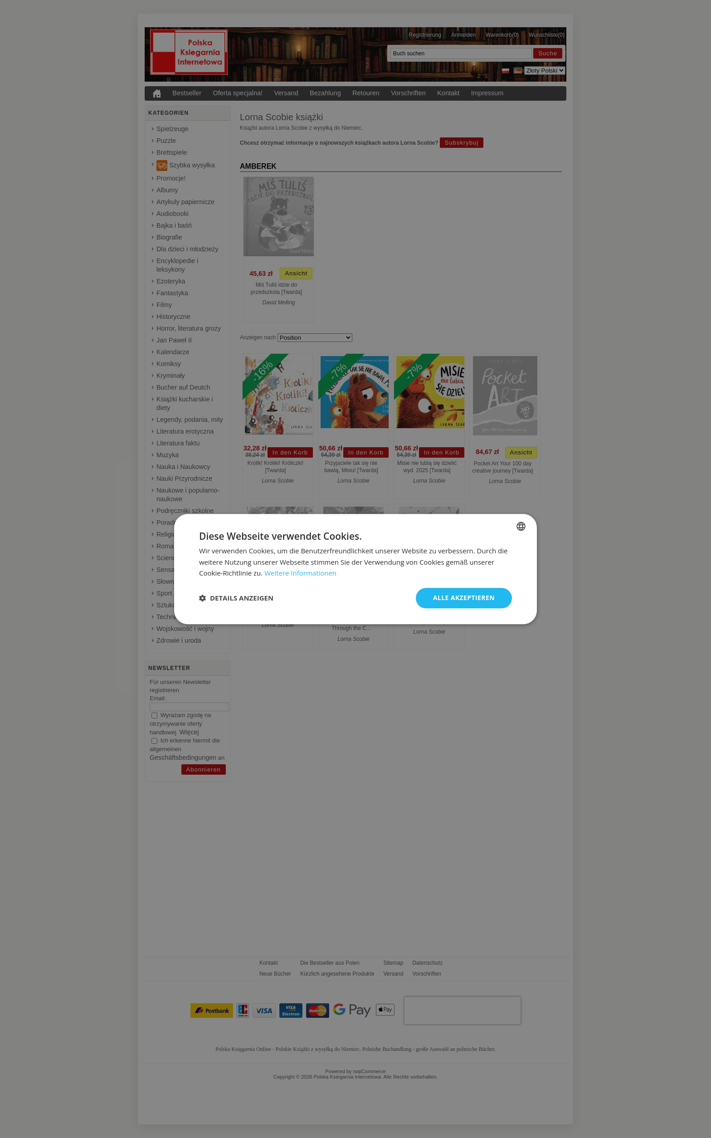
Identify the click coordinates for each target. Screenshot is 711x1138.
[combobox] (521, 526)
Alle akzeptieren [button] (464, 597)
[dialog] (355, 569)
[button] (236, 598)
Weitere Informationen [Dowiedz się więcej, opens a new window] (300, 573)
